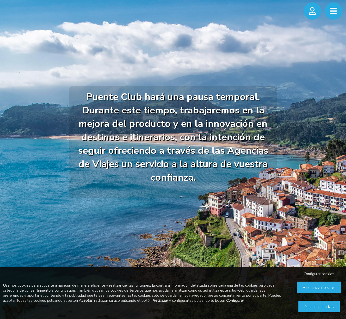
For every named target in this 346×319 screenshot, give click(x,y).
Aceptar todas (319, 306)
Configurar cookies (319, 274)
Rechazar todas (319, 287)
